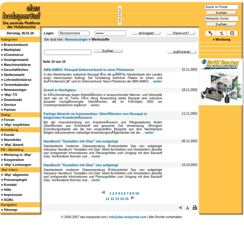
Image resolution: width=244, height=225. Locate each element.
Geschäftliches (16, 70)
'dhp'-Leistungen (17, 165)
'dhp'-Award (13, 145)
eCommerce (13, 55)
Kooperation (14, 160)
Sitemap (10, 210)
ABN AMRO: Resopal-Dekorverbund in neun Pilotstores (88, 70)
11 (107, 199)
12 (112, 199)
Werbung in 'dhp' (18, 155)
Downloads (13, 100)
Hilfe (7, 190)
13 (117, 199)
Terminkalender (16, 85)
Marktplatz (12, 50)
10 (137, 193)
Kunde (9, 135)
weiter (157, 81)
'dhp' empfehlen (17, 125)
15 (127, 199)
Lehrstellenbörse (18, 80)
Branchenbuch (16, 45)
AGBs (8, 200)
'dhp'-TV (10, 95)
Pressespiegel (15, 180)
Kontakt (10, 185)
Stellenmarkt (14, 75)
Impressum (13, 195)
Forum (9, 120)
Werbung (223, 39)
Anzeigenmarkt (16, 60)
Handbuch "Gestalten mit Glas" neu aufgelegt (80, 141)
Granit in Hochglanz (59, 90)
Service (10, 105)
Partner (10, 110)
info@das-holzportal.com (128, 217)
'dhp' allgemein (16, 175)
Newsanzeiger (76, 39)
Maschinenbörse (17, 65)
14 (122, 199)
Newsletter (12, 140)
